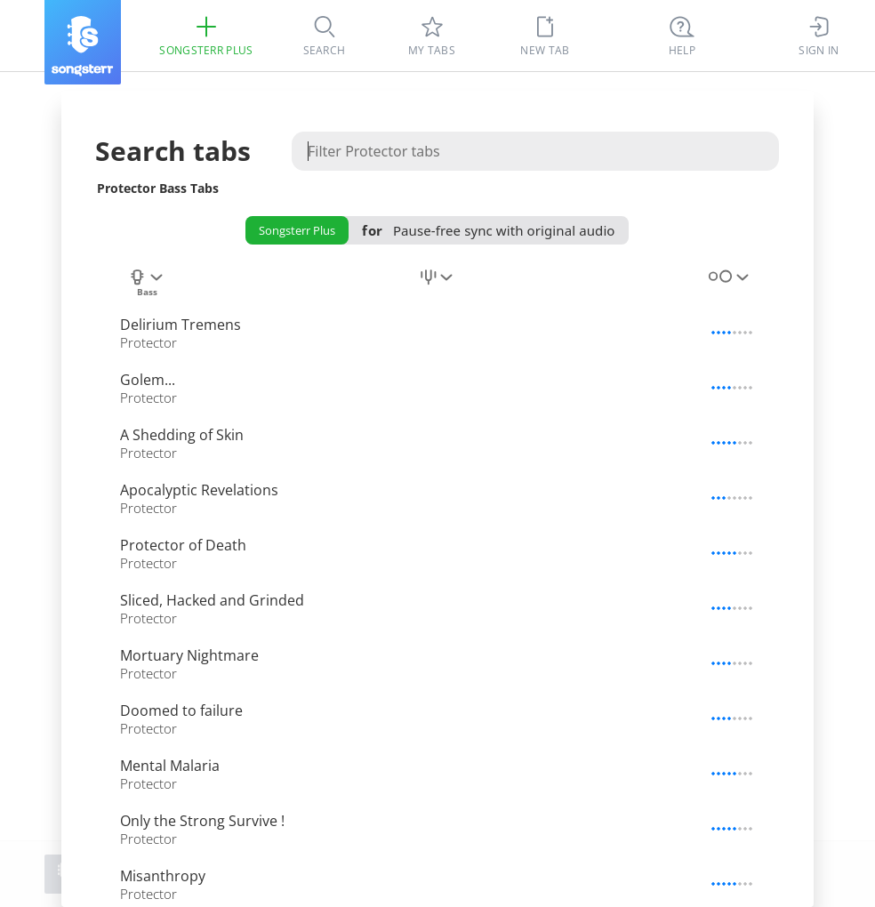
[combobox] (146, 287)
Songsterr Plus (297, 230)
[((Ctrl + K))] (682, 35)
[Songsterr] (82, 42)
